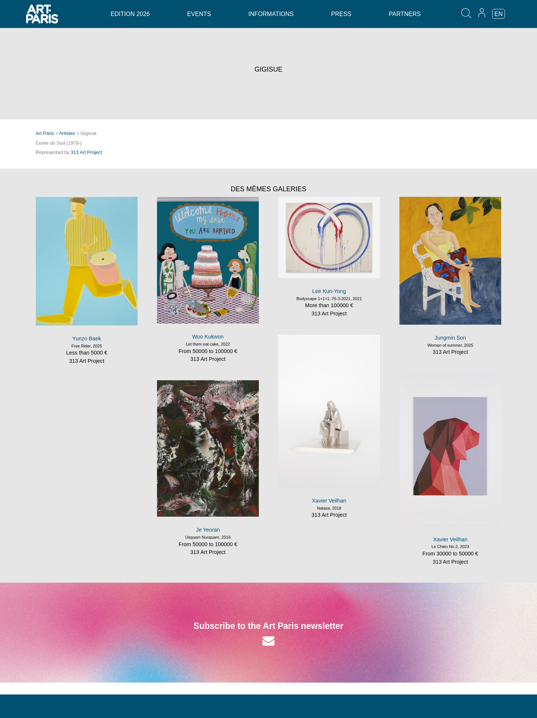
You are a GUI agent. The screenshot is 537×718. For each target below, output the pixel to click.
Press (341, 14)
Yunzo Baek (86, 338)
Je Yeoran (208, 530)
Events (199, 14)
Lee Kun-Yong (329, 291)
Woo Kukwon (208, 337)
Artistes (67, 133)
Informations (270, 14)
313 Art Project (86, 152)
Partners (405, 14)
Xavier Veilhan (329, 501)
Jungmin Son (450, 338)
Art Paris (45, 133)
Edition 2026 (130, 14)
